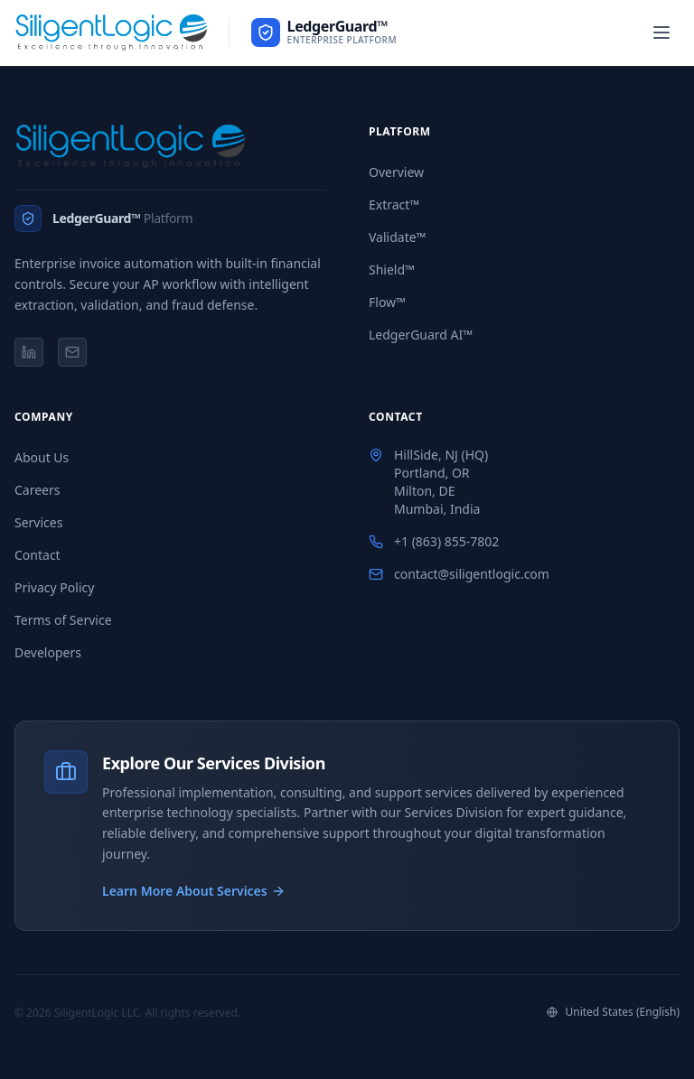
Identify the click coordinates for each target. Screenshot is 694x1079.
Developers (47, 652)
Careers (37, 489)
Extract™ (394, 204)
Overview (396, 172)
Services (38, 522)
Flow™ (387, 302)
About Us (41, 457)
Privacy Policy (54, 587)
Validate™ (397, 237)
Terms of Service (63, 619)
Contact (37, 554)
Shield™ (392, 269)
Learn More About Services (194, 890)
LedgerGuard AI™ (421, 334)
